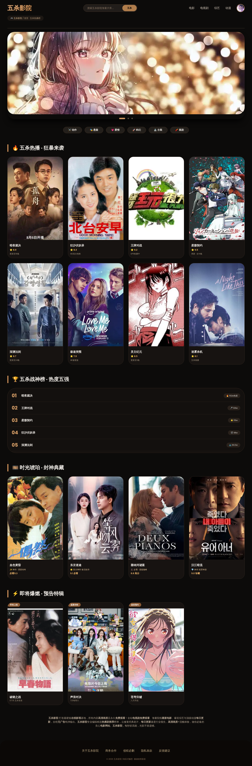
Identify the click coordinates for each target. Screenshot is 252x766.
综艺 (217, 8)
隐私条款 (146, 751)
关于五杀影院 (90, 751)
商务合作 (111, 751)
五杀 (129, 8)
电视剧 (204, 8)
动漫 (228, 8)
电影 (192, 8)
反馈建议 (164, 751)
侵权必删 (128, 751)
